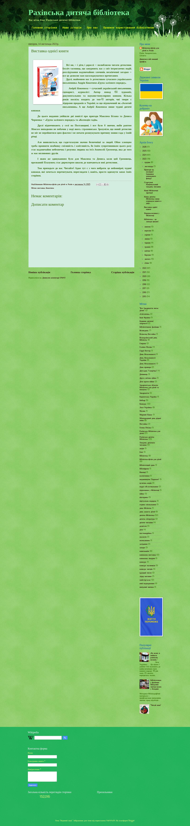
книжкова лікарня (147, 558)
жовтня (147, 227)
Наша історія (71, 27)
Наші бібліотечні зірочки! (151, 191)
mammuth (110, 820)
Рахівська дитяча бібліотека (78, 12)
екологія (143, 537)
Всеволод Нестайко (148, 334)
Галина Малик (146, 347)
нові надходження (147, 583)
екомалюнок (145, 540)
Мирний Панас (146, 415)
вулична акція (146, 483)
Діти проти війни (147, 381)
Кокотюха (50, 188)
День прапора (145, 367)
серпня (147, 235)
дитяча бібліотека (147, 515)
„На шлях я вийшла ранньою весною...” (155, 656)
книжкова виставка (148, 555)
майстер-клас (145, 580)
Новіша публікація (39, 272)
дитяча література (147, 519)
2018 (144, 284)
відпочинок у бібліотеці (149, 490)
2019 (144, 280)
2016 (144, 292)
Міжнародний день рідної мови (150, 419)
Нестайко (144, 424)
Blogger (131, 820)
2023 (144, 159)
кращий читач (146, 573)
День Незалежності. (148, 363)
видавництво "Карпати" (149, 479)
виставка (41, 188)
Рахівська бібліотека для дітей (150, 432)
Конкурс (143, 404)
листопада (149, 166)
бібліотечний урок (147, 465)
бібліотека (144, 456)
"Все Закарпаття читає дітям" (149, 309)
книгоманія (144, 551)
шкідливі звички (147, 587)
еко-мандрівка (146, 533)
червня (147, 243)
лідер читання (145, 576)
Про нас (92, 27)
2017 (144, 288)
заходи (142, 547)
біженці (143, 472)
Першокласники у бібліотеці (151, 214)
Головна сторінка (44, 27)
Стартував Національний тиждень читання (152, 184)
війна (142, 494)
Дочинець (144, 374)
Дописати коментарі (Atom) (53, 278)
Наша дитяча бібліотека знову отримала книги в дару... (152, 200)
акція (142, 448)
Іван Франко (145, 317)
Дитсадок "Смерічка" (148, 371)
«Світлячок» (145, 314)
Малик (142, 411)
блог (141, 452)
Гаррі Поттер (145, 351)
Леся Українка (146, 407)
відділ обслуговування (149, 486)
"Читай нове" (155, 705)
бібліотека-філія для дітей (150, 459)
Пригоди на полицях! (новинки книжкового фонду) (150, 174)
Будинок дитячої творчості (146, 322)
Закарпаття (144, 393)
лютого (147, 259)
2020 (144, 276)
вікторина (144, 497)
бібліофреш (144, 468)
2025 (144, 151)
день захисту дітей (147, 512)
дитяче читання (146, 522)
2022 (144, 268)
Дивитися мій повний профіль (149, 60)
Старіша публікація (122, 272)
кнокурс (143, 562)
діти (141, 529)
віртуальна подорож (148, 501)
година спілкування (148, 504)
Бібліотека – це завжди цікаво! (151, 220)
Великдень (144, 330)
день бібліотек (145, 508)
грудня (147, 162)
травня (147, 247)
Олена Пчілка (145, 427)
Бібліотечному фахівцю (149, 327)
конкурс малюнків (147, 565)
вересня (148, 230)
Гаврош (143, 343)
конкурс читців (146, 569)
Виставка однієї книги (150, 208)
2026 (144, 147)
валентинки (144, 476)
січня (146, 263)
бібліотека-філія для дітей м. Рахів (150, 49)
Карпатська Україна (148, 397)
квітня (147, 251)
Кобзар (142, 400)
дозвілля (143, 526)
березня (147, 255)
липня (147, 239)
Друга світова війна (148, 378)
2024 (144, 155)
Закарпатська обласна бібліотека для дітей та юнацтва (149, 387)
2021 (144, 272)
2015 (144, 296)
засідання (144, 544)
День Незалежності (148, 354)
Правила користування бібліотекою (128, 27)
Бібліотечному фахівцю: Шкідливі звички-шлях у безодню (155, 684)
